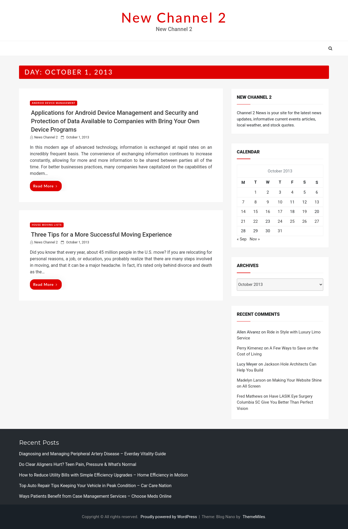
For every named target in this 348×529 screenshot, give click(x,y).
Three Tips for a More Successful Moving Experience (101, 234)
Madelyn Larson (251, 380)
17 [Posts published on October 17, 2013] (280, 211)
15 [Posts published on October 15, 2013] (255, 211)
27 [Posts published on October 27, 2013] (317, 221)
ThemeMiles (254, 516)
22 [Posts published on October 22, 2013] (255, 221)
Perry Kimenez (250, 348)
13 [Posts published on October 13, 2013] (317, 202)
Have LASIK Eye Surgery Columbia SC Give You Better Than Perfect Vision (275, 402)
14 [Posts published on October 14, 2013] (243, 211)
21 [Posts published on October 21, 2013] (243, 221)
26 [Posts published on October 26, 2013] (304, 221)
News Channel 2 (46, 137)
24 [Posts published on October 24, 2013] (280, 221)
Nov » (255, 239)
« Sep (242, 239)
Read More (45, 186)
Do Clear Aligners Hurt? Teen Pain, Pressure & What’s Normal (77, 464)
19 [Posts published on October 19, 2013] (304, 211)
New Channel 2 (174, 17)
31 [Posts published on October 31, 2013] (280, 230)
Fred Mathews (250, 396)
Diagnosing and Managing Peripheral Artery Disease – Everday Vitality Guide (92, 453)
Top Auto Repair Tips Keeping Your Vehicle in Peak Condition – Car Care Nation (95, 485)
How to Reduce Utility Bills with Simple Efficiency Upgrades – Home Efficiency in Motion (103, 475)
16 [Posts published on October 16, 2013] (267, 211)
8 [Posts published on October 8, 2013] (255, 202)
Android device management (53, 103)
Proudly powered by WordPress (169, 516)
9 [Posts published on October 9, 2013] (268, 202)
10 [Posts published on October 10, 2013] (280, 202)
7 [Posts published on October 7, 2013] (243, 202)
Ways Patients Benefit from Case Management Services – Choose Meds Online (95, 496)
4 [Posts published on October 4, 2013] (292, 192)
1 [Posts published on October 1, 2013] (255, 192)
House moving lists (47, 225)
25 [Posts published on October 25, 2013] (292, 221)
